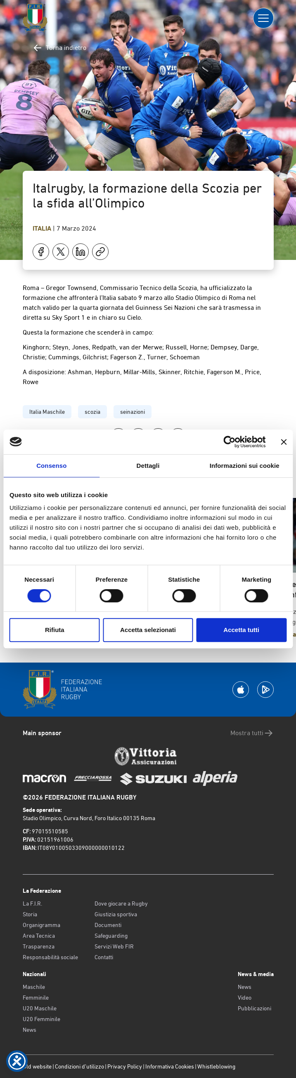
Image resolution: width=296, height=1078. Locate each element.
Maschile (34, 987)
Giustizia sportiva (116, 914)
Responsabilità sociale (50, 957)
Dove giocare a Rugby (121, 903)
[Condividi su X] (60, 251)
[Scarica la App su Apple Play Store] (240, 689)
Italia (43, 228)
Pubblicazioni (254, 1008)
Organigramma (41, 925)
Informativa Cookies (169, 1066)
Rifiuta (54, 629)
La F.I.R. (32, 903)
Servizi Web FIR (114, 946)
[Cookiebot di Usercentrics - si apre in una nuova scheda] (229, 442)
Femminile (36, 997)
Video (244, 997)
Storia (30, 914)
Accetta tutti (241, 629)
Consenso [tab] (51, 465)
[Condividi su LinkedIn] (80, 251)
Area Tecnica (39, 935)
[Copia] (100, 251)
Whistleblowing (216, 1066)
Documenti (108, 925)
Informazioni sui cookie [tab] (244, 465)
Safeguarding (111, 935)
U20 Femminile (41, 1019)
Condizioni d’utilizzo (79, 1066)
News (29, 1029)
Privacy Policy (124, 1066)
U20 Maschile (40, 1008)
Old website (37, 1066)
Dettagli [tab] (148, 465)
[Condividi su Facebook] (41, 251)
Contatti (104, 957)
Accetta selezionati (148, 629)
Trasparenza (38, 946)
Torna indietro (59, 48)
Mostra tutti (252, 733)
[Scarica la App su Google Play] (265, 689)
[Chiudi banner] (284, 442)
